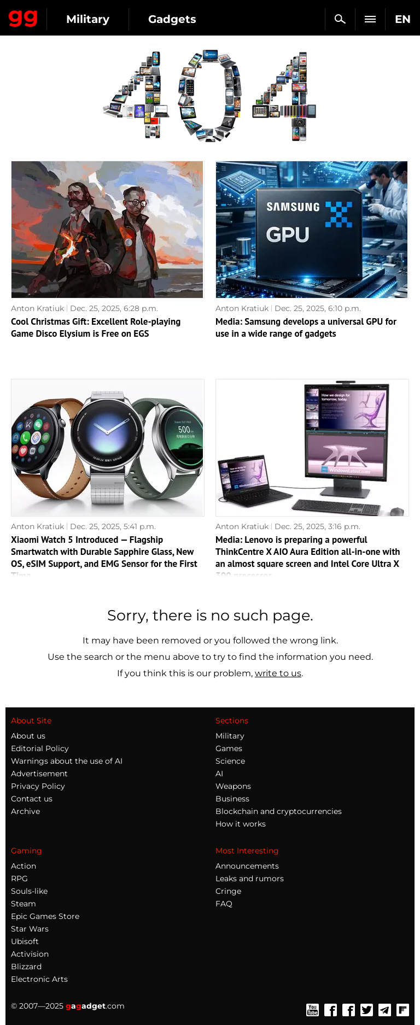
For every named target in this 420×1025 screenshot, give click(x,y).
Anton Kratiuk (37, 308)
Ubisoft (25, 941)
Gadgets (172, 19)
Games (228, 748)
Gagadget (23, 16)
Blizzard (26, 966)
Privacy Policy (38, 786)
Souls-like (29, 891)
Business (232, 799)
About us (28, 736)
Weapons (233, 786)
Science (230, 761)
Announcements (247, 866)
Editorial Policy (40, 748)
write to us (278, 673)
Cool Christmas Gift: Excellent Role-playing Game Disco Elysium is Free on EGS (95, 327)
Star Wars (30, 929)
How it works (240, 824)
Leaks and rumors (249, 878)
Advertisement (39, 773)
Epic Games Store (45, 916)
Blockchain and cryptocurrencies (278, 811)
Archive (25, 811)
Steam (23, 904)
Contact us (31, 799)
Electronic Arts (39, 979)
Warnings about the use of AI (66, 761)
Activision (30, 954)
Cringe (228, 891)
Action (23, 866)
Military (87, 19)
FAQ (223, 904)
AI (219, 773)
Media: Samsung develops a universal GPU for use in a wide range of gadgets (305, 327)
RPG (19, 878)
